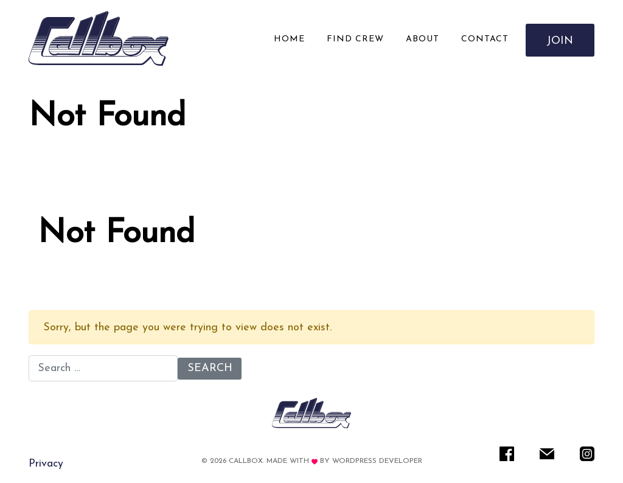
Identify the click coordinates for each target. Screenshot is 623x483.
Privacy (46, 464)
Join (560, 41)
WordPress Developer (377, 461)
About (422, 39)
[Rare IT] (99, 38)
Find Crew (355, 39)
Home (289, 39)
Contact (485, 39)
